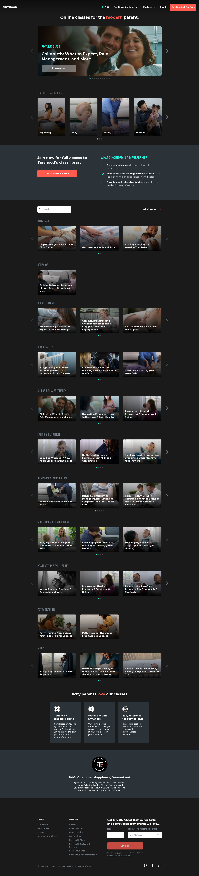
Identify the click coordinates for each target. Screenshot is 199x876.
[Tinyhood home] (10, 7)
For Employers (76, 836)
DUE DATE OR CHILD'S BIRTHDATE (142, 829)
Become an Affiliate (47, 836)
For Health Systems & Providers (79, 845)
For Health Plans (77, 840)
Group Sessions (76, 832)
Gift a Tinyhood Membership (83, 855)
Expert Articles (76, 828)
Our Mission (43, 824)
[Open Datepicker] (159, 835)
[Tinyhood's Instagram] (145, 865)
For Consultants (77, 851)
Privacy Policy (126, 856)
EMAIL (110, 829)
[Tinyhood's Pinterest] (159, 865)
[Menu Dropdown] (126, 7)
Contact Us (42, 832)
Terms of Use (84, 866)
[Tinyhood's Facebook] (152, 865)
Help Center (43, 828)
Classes (73, 824)
